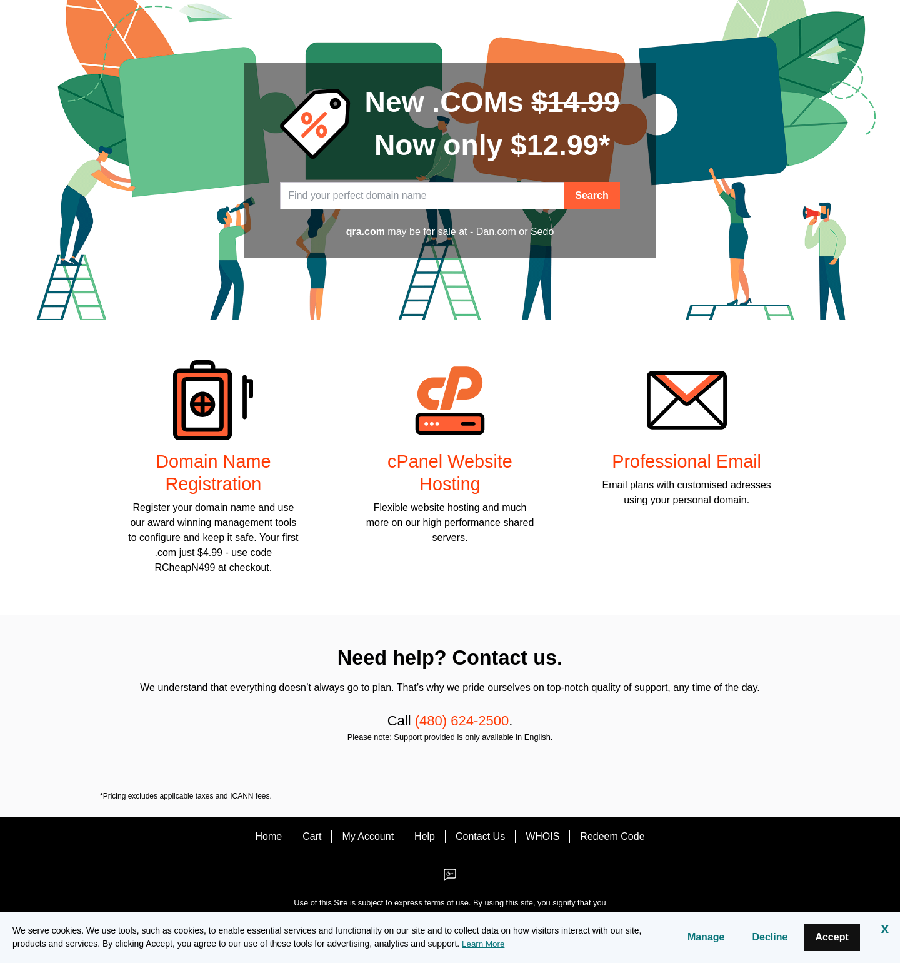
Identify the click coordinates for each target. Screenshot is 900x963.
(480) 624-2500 (462, 721)
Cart (311, 836)
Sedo (542, 231)
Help (424, 836)
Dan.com (496, 231)
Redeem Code (612, 836)
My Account (368, 836)
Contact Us (480, 836)
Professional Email (686, 461)
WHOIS (542, 836)
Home (268, 836)
